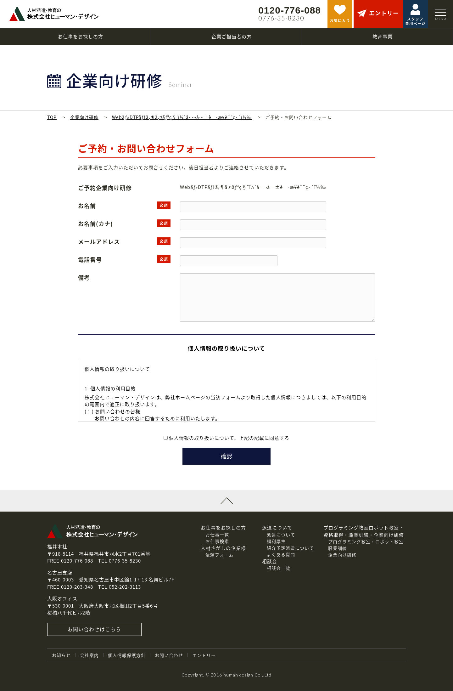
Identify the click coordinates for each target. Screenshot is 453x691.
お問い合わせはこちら (94, 629)
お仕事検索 (217, 541)
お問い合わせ (169, 655)
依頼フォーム (219, 555)
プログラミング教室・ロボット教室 (366, 542)
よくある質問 (281, 555)
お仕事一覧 (217, 535)
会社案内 (89, 655)
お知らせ (61, 655)
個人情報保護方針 (127, 655)
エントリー (204, 655)
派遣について (281, 535)
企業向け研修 (84, 117)
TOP (52, 117)
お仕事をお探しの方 (223, 527)
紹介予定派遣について (290, 548)
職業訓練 (337, 548)
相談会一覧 (278, 568)
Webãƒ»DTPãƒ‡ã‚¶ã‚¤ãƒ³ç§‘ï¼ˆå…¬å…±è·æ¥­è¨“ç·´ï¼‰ (182, 117)
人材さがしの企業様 (223, 548)
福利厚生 (276, 541)
